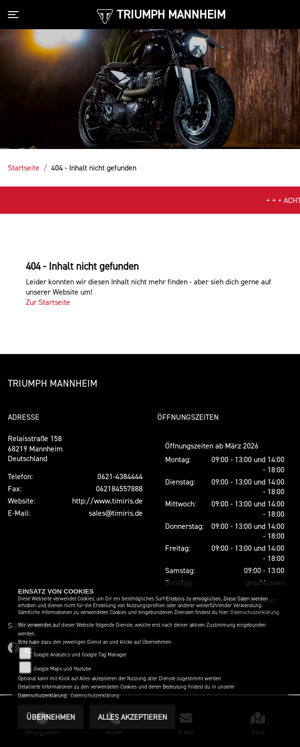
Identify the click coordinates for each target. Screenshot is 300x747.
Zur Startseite (48, 302)
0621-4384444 (120, 476)
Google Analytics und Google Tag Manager (80, 655)
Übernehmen (50, 717)
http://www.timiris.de (107, 500)
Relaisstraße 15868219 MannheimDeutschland (35, 448)
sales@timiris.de (116, 513)
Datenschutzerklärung (254, 612)
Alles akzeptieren (132, 717)
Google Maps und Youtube (62, 669)
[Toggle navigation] (15, 14)
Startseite (23, 167)
